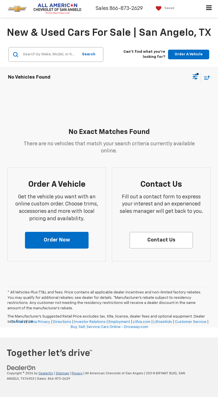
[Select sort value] (205, 78)
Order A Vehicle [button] (189, 54)
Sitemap (62, 373)
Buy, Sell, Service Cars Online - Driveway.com (109, 327)
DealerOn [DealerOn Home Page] (46, 373)
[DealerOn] (21, 368)
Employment (119, 322)
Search (88, 54)
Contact (18, 322)
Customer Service (190, 322)
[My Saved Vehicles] (163, 8)
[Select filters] (195, 77)
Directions (62, 322)
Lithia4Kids (162, 322)
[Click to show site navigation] (209, 9)
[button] (57, 240)
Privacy (77, 373)
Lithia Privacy (39, 322)
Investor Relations (90, 322)
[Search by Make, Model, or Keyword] (49, 54)
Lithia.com (141, 322)
